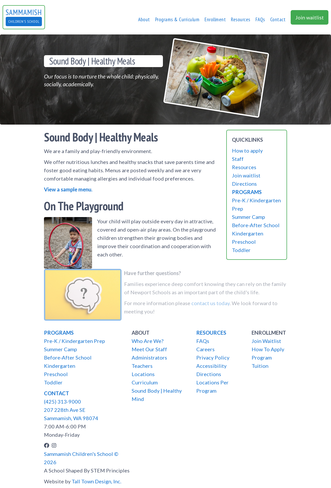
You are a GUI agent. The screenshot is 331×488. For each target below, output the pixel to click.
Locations (143, 374)
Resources (240, 19)
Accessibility (211, 366)
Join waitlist (309, 17)
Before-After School (256, 225)
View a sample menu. (68, 189)
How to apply (247, 150)
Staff (238, 159)
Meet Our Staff (149, 349)
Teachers (142, 366)
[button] (144, 19)
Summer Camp (248, 217)
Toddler (241, 250)
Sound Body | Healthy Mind (157, 394)
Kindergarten (247, 233)
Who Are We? (147, 341)
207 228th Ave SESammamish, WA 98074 (71, 414)
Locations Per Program (212, 386)
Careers (205, 349)
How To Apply (268, 349)
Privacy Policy (212, 357)
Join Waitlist (266, 341)
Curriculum (145, 382)
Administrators (149, 357)
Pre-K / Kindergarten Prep (74, 341)
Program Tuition (262, 361)
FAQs (260, 19)
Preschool (244, 242)
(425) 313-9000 (62, 401)
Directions (244, 184)
